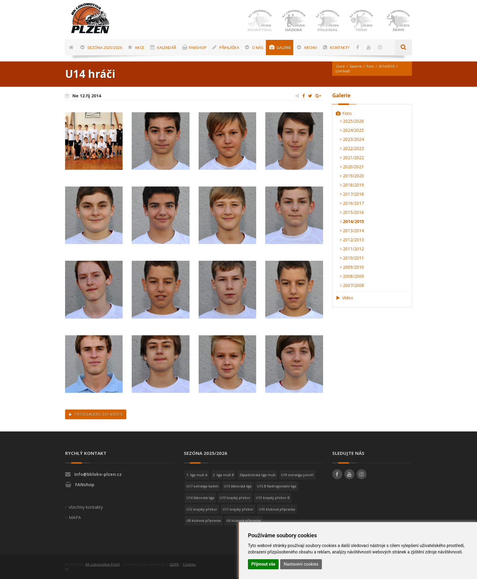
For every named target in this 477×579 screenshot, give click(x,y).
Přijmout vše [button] (263, 564)
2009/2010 (352, 267)
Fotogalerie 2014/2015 (96, 414)
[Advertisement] (457, 184)
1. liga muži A (196, 475)
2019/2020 (352, 176)
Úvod (340, 66)
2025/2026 (352, 121)
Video (344, 298)
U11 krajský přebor (238, 509)
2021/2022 (352, 157)
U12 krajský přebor (201, 509)
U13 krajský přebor (235, 497)
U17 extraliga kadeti (202, 486)
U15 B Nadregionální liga (276, 486)
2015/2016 (352, 212)
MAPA (75, 517)
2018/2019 (352, 185)
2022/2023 (352, 148)
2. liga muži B (223, 475)
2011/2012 (352, 249)
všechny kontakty (86, 507)
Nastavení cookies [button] (301, 564)
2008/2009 (352, 276)
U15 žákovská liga (238, 486)
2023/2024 (352, 139)
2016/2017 (352, 203)
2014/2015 (387, 66)
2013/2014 (352, 230)
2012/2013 (352, 239)
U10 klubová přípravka (277, 509)
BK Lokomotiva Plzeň (102, 564)
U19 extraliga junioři (297, 475)
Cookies (189, 564)
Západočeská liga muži (257, 475)
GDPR (174, 564)
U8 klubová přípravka (203, 520)
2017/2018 (352, 194)
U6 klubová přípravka (243, 520)
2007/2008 (352, 285)
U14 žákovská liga (200, 497)
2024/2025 (352, 130)
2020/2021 (352, 166)
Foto (370, 66)
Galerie (356, 66)
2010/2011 (352, 258)
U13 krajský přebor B (273, 497)
